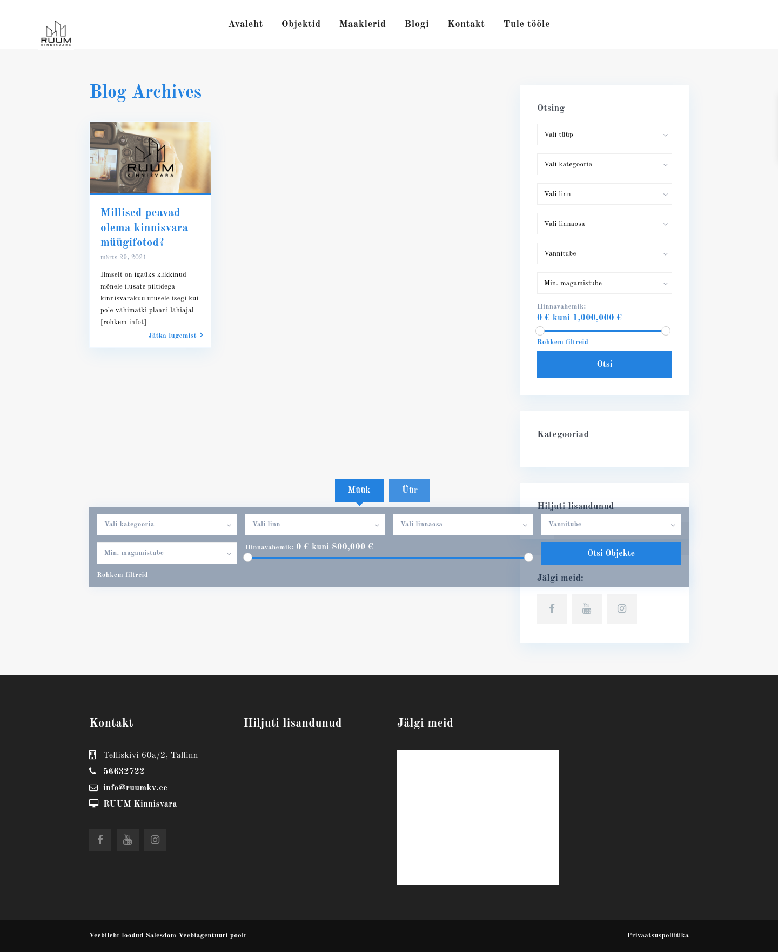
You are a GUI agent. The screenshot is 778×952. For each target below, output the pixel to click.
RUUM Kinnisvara (140, 804)
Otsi (605, 364)
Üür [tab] (410, 490)
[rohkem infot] (123, 322)
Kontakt (466, 24)
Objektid (301, 24)
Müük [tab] (359, 490)
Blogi (416, 24)
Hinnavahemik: (269, 547)
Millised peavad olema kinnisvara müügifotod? (144, 228)
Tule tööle (526, 24)
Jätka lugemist (176, 335)
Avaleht (245, 24)
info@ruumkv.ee (135, 788)
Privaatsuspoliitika (658, 935)
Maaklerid (362, 24)
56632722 (124, 772)
